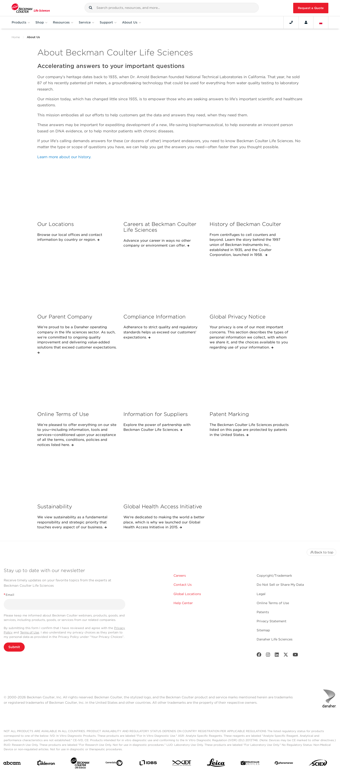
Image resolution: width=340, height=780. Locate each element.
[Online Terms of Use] (78, 383)
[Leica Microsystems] (216, 764)
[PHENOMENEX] (284, 764)
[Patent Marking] (250, 383)
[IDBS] (148, 763)
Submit (14, 647)
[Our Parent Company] (78, 285)
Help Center (183, 603)
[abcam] (12, 764)
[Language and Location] (320, 22)
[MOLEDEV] (250, 763)
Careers (179, 575)
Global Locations (187, 594)
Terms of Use (29, 632)
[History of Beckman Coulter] (250, 193)
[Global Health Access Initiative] (164, 475)
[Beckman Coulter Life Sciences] (80, 764)
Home (16, 37)
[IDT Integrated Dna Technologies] (182, 764)
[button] (90, 7)
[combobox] (171, 7)
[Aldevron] (46, 763)
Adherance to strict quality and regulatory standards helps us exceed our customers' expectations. (160, 332)
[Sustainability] (78, 475)
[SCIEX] (318, 764)
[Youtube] (295, 655)
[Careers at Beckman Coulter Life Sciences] (164, 193)
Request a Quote (311, 8)
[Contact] (291, 22)
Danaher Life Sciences (274, 639)
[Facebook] (259, 655)
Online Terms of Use (273, 603)
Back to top (321, 552)
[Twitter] (285, 655)
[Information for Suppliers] (164, 383)
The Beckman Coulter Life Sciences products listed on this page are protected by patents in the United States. (249, 430)
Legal (261, 594)
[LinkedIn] (277, 655)
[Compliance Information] (164, 285)
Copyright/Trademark (274, 575)
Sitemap (263, 630)
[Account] (306, 22)
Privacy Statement (271, 621)
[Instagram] (268, 655)
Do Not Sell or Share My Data (280, 584)
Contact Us (182, 584)
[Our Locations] (78, 193)
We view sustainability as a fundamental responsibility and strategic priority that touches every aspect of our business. (72, 522)
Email (9, 595)
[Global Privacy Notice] (250, 285)
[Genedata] (114, 764)
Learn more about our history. (64, 157)
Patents (263, 612)
